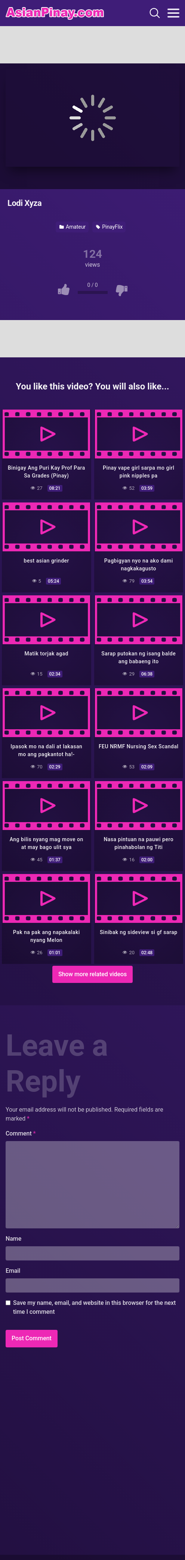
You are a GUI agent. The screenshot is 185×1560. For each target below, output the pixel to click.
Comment (21, 1133)
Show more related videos (92, 974)
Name (13, 1238)
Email (13, 1270)
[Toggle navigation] (173, 13)
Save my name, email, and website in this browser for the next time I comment (94, 1307)
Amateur (72, 227)
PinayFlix (109, 227)
